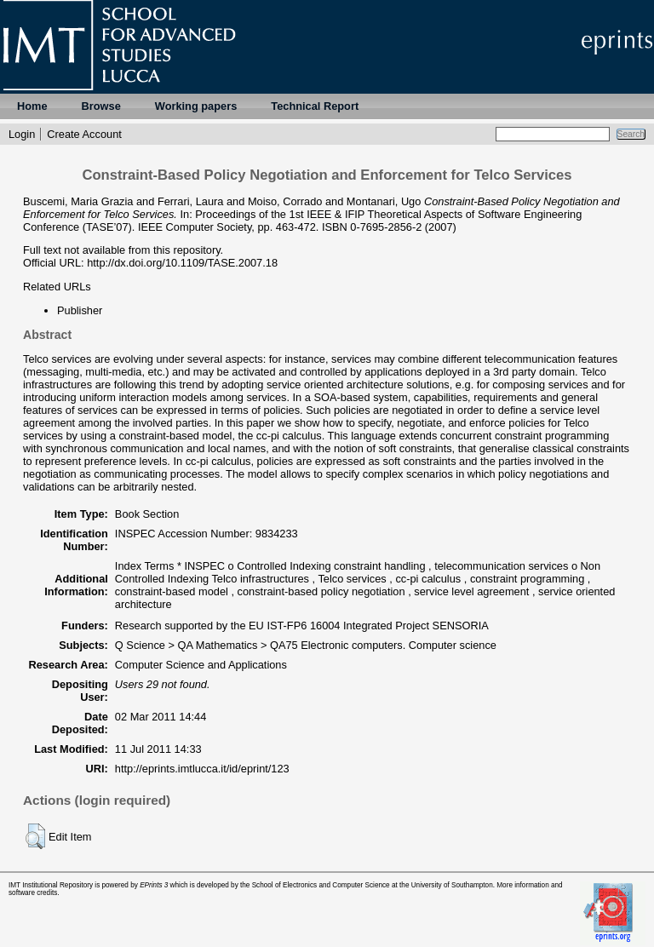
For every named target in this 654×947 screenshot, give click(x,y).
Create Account (84, 134)
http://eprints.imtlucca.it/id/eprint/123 (202, 768)
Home (32, 106)
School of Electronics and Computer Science (321, 885)
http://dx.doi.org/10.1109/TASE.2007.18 (182, 262)
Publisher (79, 310)
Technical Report (315, 106)
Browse (101, 106)
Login (22, 134)
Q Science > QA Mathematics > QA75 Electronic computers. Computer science (305, 645)
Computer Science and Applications (201, 664)
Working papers (196, 106)
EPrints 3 (154, 885)
